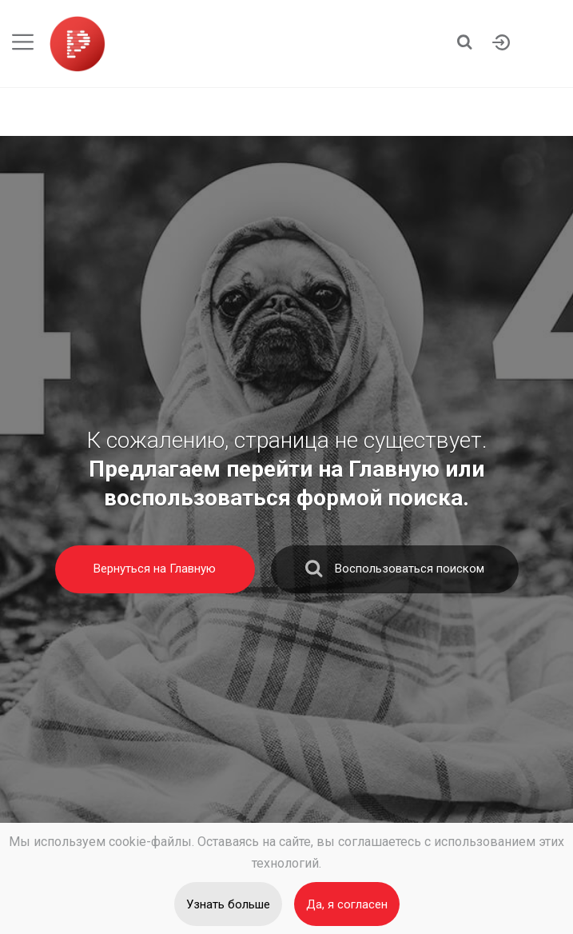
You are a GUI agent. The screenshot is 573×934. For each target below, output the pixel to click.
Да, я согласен (347, 904)
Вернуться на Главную (155, 568)
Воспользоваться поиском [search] (394, 572)
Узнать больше (228, 904)
